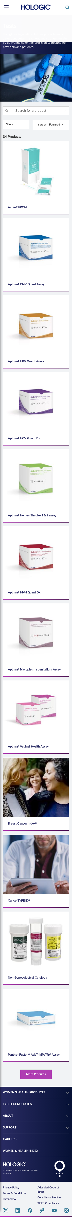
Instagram (66, 1210)
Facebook (30, 1210)
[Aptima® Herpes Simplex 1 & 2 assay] (36, 479)
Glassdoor (42, 1210)
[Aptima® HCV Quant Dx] (36, 402)
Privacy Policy (11, 1187)
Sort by (42, 124)
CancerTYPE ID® (19, 901)
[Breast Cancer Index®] (36, 787)
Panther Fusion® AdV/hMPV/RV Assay (34, 1055)
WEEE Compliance (48, 1203)
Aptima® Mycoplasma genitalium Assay (34, 669)
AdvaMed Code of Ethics (48, 1189)
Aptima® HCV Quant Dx (24, 438)
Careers (9, 1139)
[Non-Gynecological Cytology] (36, 941)
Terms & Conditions (14, 1193)
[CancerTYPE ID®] (36, 864)
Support (9, 1127)
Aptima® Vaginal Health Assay (28, 746)
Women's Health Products (24, 1092)
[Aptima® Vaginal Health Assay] (36, 710)
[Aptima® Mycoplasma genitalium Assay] (36, 633)
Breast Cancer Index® (22, 824)
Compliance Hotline (49, 1197)
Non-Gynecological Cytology (27, 978)
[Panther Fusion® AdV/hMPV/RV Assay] (36, 1018)
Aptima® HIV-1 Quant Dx (24, 592)
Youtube (54, 1210)
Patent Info (9, 1199)
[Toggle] (68, 7)
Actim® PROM (17, 207)
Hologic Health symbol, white (59, 1168)
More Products (36, 1074)
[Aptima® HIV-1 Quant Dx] (36, 556)
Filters (9, 124)
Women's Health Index (20, 1151)
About (8, 1116)
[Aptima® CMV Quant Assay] (36, 248)
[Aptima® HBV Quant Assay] (36, 325)
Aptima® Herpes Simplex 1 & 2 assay (32, 515)
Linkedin (18, 1210)
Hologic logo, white (14, 1164)
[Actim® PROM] (36, 171)
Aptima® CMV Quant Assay (26, 284)
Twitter (5, 1210)
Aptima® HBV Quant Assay (26, 361)
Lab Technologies (17, 1104)
